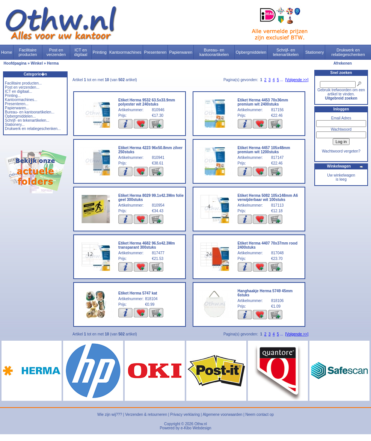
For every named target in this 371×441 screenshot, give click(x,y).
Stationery (314, 52)
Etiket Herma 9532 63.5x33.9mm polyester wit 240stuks (146, 102)
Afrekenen (342, 63)
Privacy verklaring (185, 414)
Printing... (13, 96)
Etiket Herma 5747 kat (137, 293)
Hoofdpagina (15, 63)
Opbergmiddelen (251, 52)
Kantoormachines (125, 52)
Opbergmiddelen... (20, 116)
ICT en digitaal (80, 52)
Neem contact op (259, 414)
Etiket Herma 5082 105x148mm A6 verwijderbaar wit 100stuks (268, 197)
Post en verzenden (56, 52)
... (281, 80)
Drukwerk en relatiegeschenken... (32, 129)
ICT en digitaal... (18, 91)
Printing (100, 52)
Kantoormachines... (21, 100)
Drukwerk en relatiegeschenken (348, 52)
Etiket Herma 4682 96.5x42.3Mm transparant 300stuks (146, 245)
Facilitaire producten (27, 52)
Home (6, 52)
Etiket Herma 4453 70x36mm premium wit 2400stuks (263, 102)
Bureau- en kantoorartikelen (214, 52)
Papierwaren (180, 52)
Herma (53, 63)
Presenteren (155, 52)
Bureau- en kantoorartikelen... (29, 112)
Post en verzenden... (22, 87)
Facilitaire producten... (23, 83)
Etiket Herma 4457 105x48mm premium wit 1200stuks (264, 150)
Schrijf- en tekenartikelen (286, 52)
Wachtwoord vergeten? (341, 151)
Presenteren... (17, 104)
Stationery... (15, 124)
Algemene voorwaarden (223, 414)
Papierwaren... (17, 108)
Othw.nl (201, 424)
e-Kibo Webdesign (196, 428)
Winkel (37, 63)
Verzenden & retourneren (146, 414)
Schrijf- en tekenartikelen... (27, 120)
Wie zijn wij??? (109, 414)
